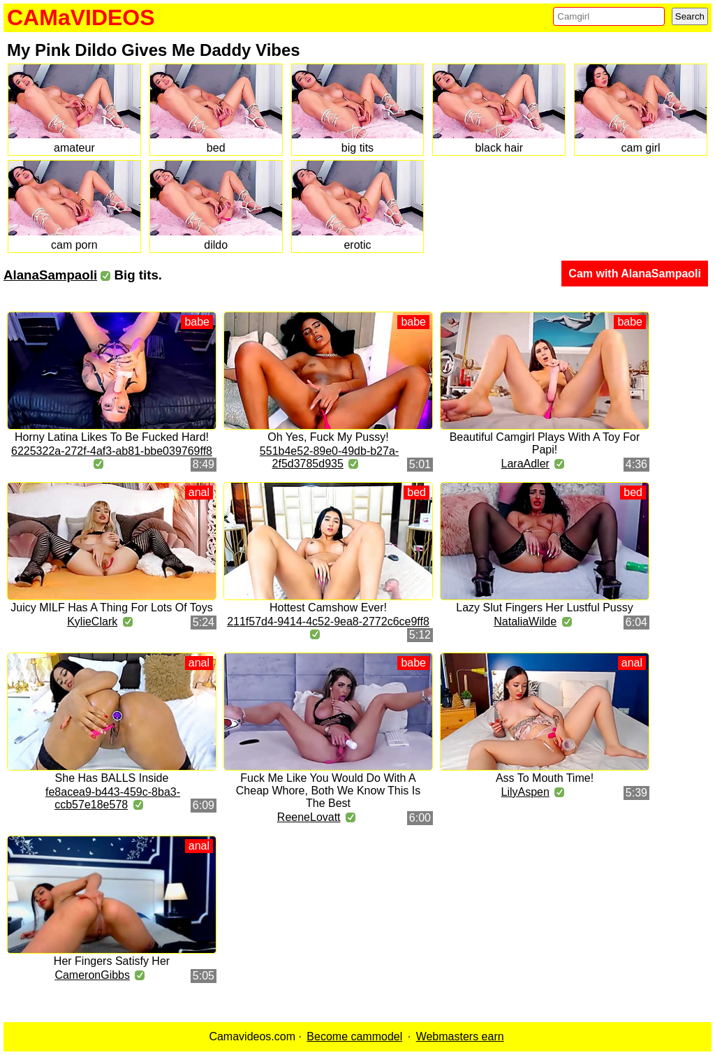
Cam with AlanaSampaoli (634, 273)
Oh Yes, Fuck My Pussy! (327, 437)
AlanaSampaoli (50, 275)
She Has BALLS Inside (112, 778)
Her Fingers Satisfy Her (112, 961)
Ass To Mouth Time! (545, 778)
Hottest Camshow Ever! (328, 607)
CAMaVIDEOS (81, 17)
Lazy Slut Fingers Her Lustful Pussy (544, 607)
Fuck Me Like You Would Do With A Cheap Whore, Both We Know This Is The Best (328, 790)
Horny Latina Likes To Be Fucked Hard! (112, 437)
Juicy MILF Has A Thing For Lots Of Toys (111, 607)
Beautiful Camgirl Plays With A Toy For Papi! (545, 443)
